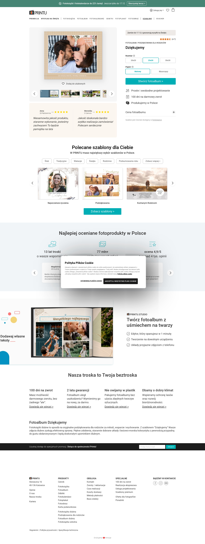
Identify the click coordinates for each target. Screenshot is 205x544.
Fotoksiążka (69, 19)
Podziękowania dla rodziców (71, 515)
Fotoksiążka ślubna (67, 511)
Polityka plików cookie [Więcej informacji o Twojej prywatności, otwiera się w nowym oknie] (124, 274)
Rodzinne (107, 161)
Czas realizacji (93, 488)
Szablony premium (124, 492)
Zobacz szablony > (102, 211)
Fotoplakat (120, 19)
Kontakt (90, 482)
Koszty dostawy (94, 492)
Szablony (147, 19)
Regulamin (34, 530)
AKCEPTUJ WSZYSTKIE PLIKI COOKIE (120, 281)
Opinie (32, 490)
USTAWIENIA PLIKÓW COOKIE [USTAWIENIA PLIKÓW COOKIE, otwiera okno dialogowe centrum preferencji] (91, 281)
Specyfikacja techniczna (68, 530)
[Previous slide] (34, 93)
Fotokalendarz (97, 19)
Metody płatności (95, 495)
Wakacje (78, 161)
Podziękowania (102, 203)
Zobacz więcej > (153, 161)
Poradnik (120, 500)
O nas (32, 493)
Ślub (47, 161)
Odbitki (109, 19)
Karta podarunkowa (67, 507)
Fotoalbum (82, 19)
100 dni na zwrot (123, 482)
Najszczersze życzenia (58, 203)
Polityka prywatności (48, 530)
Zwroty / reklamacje (96, 485)
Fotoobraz (133, 19)
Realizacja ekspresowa (126, 485)
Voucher (160, 19)
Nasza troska (35, 497)
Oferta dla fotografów (126, 497)
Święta (92, 161)
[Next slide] (111, 93)
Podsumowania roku (128, 161)
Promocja (34, 19)
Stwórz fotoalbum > (150, 81)
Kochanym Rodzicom (147, 203)
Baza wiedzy (92, 499)
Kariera (32, 501)
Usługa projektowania (126, 488)
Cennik (61, 482)
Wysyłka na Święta (50, 19)
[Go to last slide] (32, 183)
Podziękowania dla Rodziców (152, 43)
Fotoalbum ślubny (66, 518)
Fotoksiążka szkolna (67, 522)
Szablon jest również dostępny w (144, 120)
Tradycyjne (61, 161)
